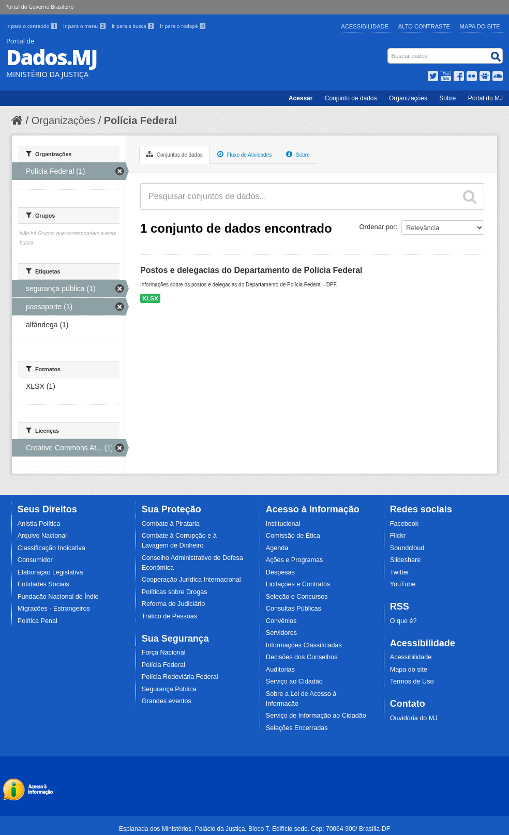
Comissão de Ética (293, 535)
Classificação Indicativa (51, 548)
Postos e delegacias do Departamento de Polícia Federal (251, 270)
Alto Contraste (424, 26)
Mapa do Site (480, 26)
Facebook (404, 523)
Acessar (301, 98)
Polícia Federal (140, 120)
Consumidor (35, 560)
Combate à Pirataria (171, 523)
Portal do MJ (485, 98)
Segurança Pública (169, 689)
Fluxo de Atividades (244, 154)
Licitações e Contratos (298, 584)
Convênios (281, 621)
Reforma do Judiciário (173, 604)
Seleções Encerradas (297, 728)
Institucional (283, 523)
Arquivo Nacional (42, 535)
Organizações (408, 98)
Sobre (447, 98)
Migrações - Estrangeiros (54, 608)
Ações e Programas (294, 560)
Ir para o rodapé (183, 26)
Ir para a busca (134, 26)
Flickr (398, 535)
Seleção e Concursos (297, 596)
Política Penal (37, 621)
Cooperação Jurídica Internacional (191, 579)
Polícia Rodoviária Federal (180, 676)
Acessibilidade (364, 26)
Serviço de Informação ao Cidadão (316, 715)
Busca (388, 50)
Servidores (281, 632)
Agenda (277, 548)
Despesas (280, 572)
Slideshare (405, 560)
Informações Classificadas (304, 645)
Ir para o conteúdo (32, 26)
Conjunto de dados (351, 98)
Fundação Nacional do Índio (58, 596)
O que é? (403, 621)
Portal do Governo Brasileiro (39, 6)
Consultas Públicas (293, 608)
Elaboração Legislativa (50, 572)
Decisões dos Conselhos (302, 657)
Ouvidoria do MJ (414, 718)
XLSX (150, 298)
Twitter (399, 572)
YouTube (403, 584)
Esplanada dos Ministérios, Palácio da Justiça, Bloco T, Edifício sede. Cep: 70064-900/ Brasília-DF (254, 828)
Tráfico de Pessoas (169, 616)
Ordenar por (378, 227)
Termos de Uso (412, 681)
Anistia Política (39, 523)
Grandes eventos (166, 701)
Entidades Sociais (43, 584)
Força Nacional (164, 652)
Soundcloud (407, 548)
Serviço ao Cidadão (294, 681)
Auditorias (280, 669)
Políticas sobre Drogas (174, 592)
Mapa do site (408, 669)
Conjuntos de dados (174, 154)
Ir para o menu (85, 26)
